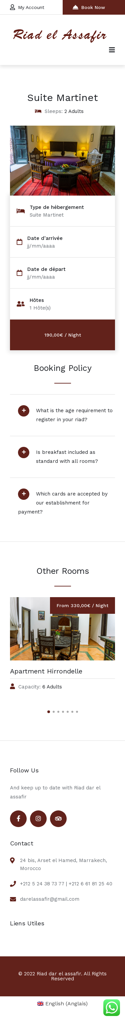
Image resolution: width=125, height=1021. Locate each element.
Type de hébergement (57, 207)
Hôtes (37, 300)
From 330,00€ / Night (82, 605)
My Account (27, 7)
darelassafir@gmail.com (49, 899)
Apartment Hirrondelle (46, 671)
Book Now (89, 7)
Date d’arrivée (45, 238)
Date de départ (46, 269)
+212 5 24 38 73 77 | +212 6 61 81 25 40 (66, 884)
